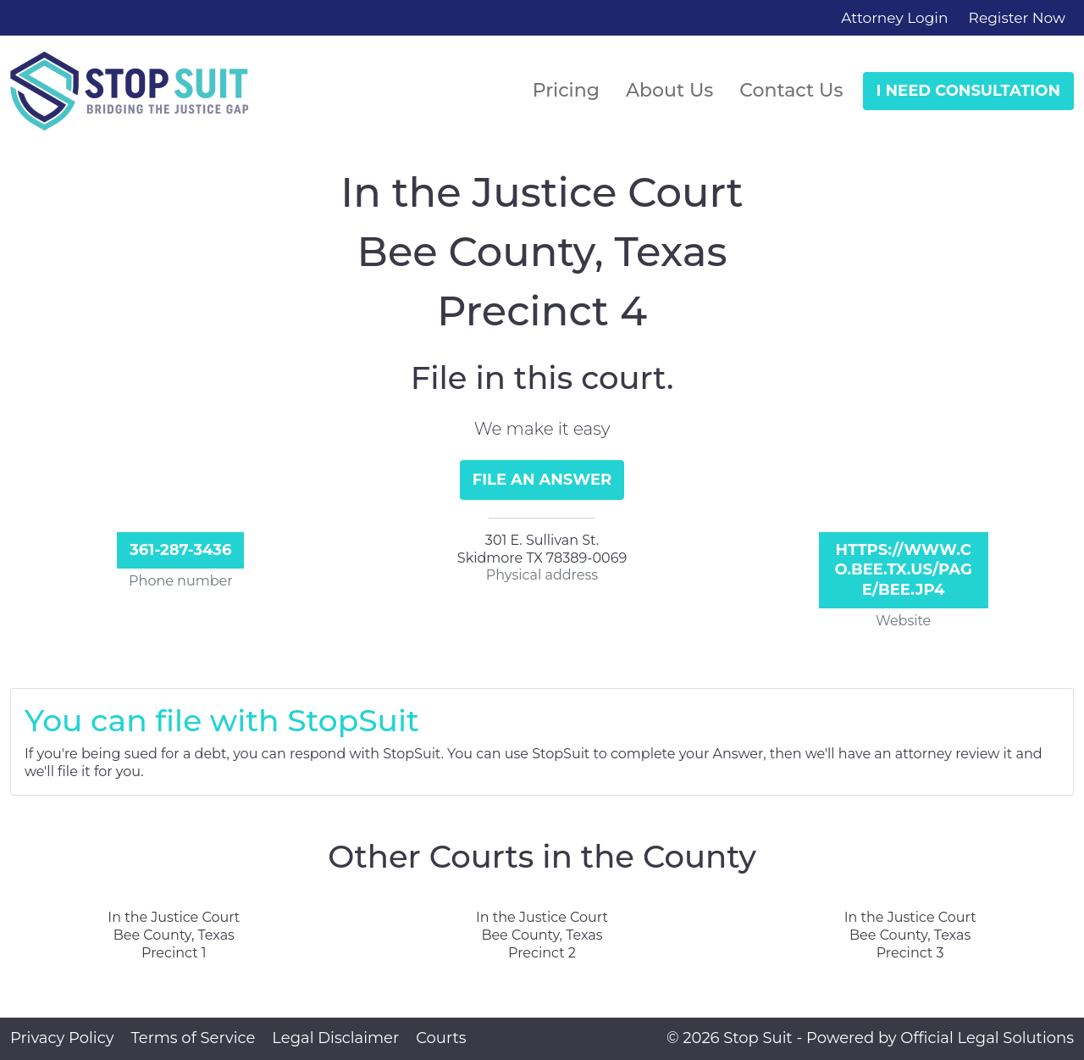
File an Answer (542, 479)
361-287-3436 (180, 550)
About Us (669, 90)
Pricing (566, 90)
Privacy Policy (61, 1038)
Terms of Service (192, 1038)
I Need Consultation (968, 90)
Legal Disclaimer (335, 1038)
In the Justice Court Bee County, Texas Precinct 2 (542, 935)
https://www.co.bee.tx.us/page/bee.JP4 (902, 570)
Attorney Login (894, 17)
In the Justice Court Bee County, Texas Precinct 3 (910, 935)
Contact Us (791, 90)
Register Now (1017, 17)
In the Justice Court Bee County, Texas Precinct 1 (174, 935)
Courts (441, 1038)
